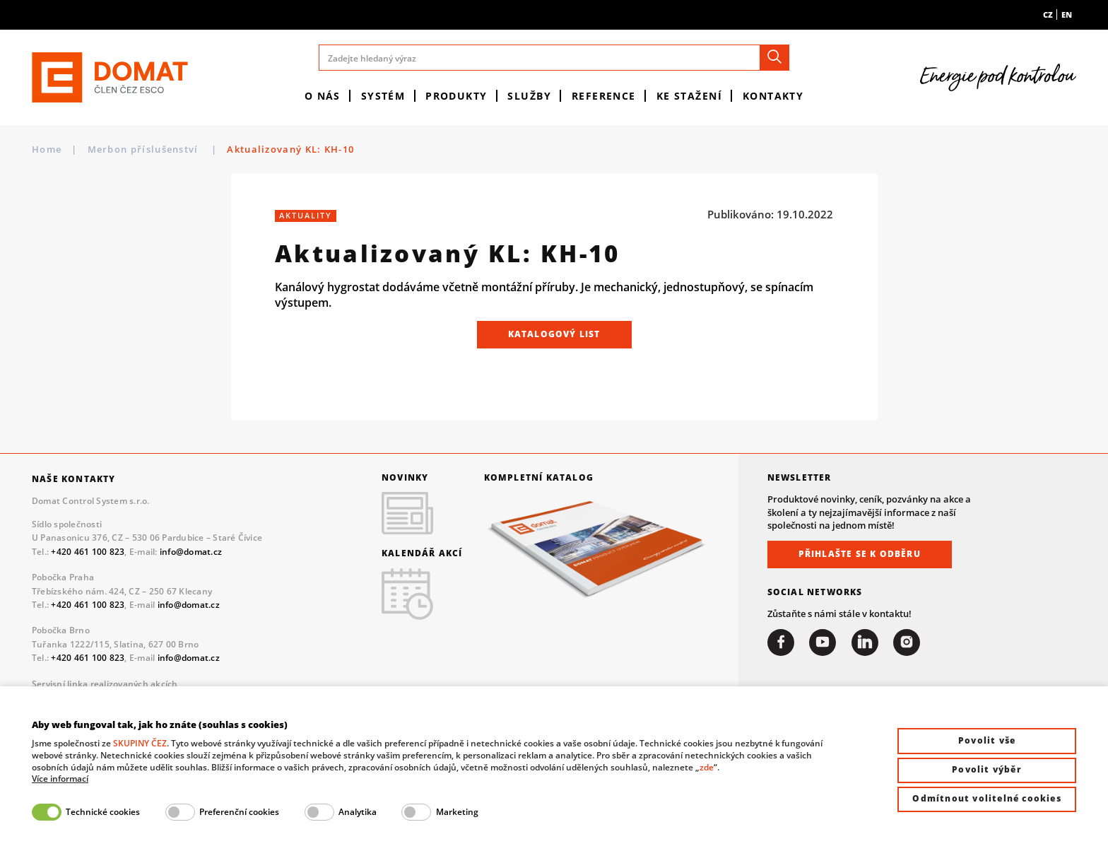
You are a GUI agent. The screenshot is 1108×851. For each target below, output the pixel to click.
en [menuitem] (1066, 14)
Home (46, 149)
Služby (529, 95)
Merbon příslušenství (144, 149)
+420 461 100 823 (87, 552)
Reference (604, 95)
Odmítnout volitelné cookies (986, 798)
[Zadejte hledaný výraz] (554, 58)
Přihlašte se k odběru (859, 554)
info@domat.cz (191, 552)
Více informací (60, 779)
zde (707, 767)
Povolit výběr (987, 769)
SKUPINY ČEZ (140, 743)
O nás (323, 95)
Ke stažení (689, 95)
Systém (383, 95)
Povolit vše (986, 740)
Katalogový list (554, 334)
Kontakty (773, 95)
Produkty (456, 95)
